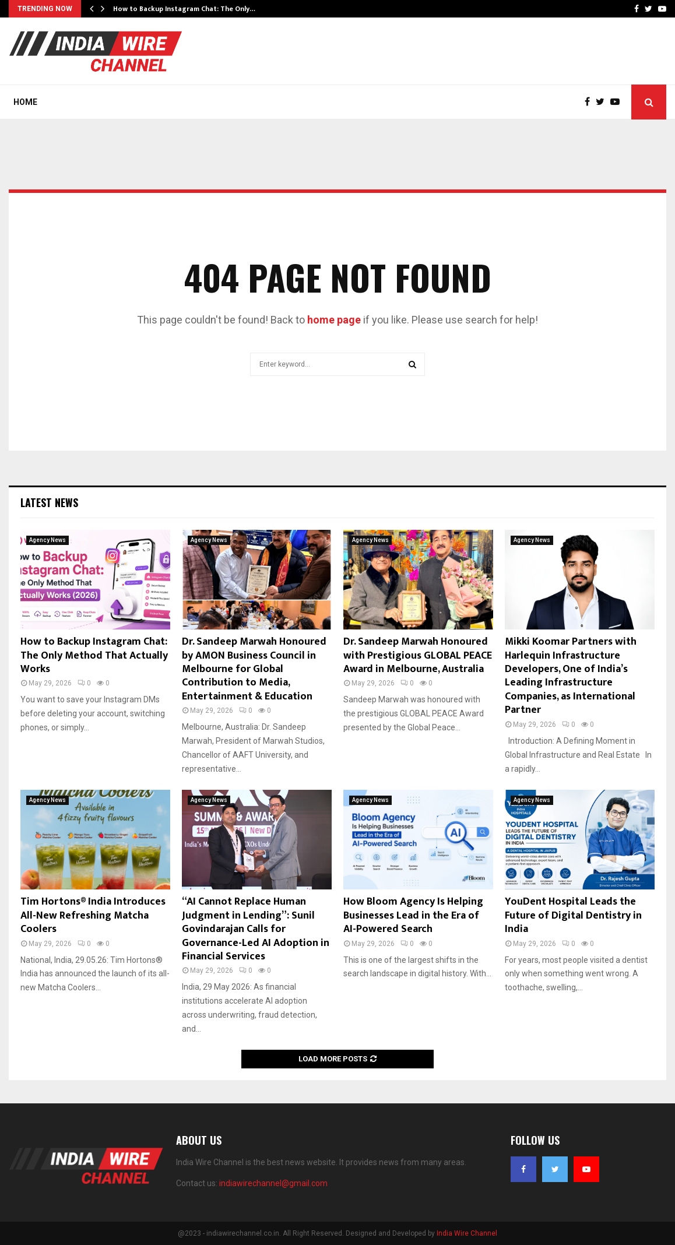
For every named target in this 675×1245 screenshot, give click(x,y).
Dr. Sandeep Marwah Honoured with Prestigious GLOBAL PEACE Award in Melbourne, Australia (417, 655)
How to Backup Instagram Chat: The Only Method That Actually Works (94, 655)
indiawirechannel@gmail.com (273, 1183)
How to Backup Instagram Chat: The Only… (184, 9)
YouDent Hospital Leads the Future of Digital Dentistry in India (573, 915)
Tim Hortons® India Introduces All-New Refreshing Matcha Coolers (93, 915)
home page (334, 320)
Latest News (49, 502)
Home (25, 102)
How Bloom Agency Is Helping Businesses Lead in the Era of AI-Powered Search (413, 915)
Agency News (47, 540)
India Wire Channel (467, 1233)
